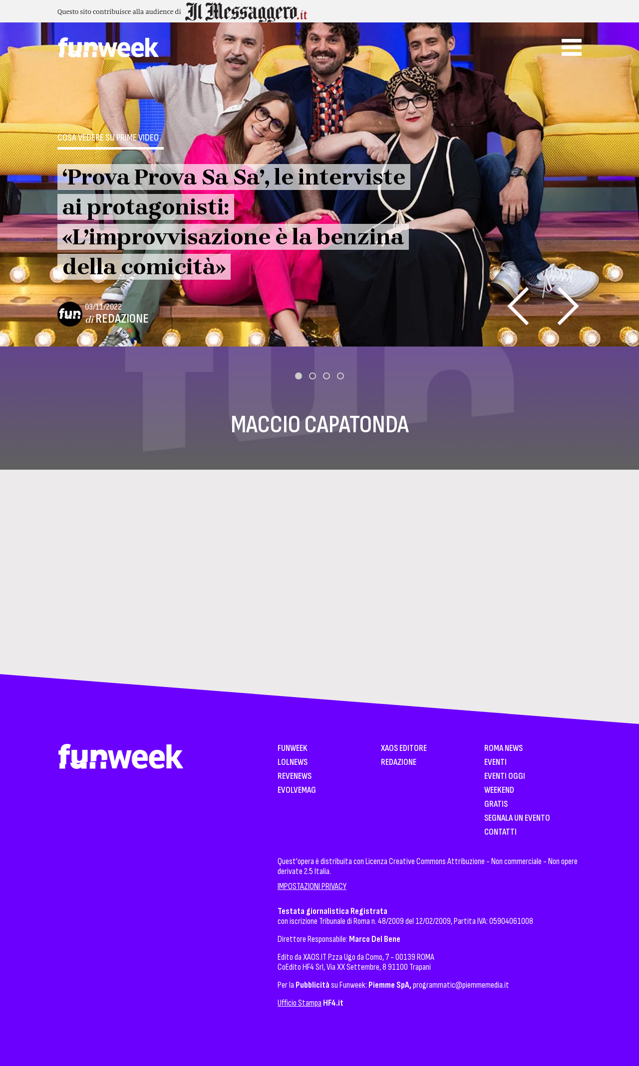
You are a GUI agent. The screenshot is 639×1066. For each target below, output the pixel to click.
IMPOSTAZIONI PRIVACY (312, 886)
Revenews (295, 776)
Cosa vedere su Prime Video (108, 138)
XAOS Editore (404, 748)
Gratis (496, 804)
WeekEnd (499, 790)
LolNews (293, 762)
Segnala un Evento (517, 818)
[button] (299, 376)
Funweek (293, 748)
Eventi (495, 762)
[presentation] (518, 306)
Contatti (500, 832)
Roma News (503, 748)
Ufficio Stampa (299, 1003)
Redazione (122, 319)
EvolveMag (297, 790)
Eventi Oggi (504, 776)
